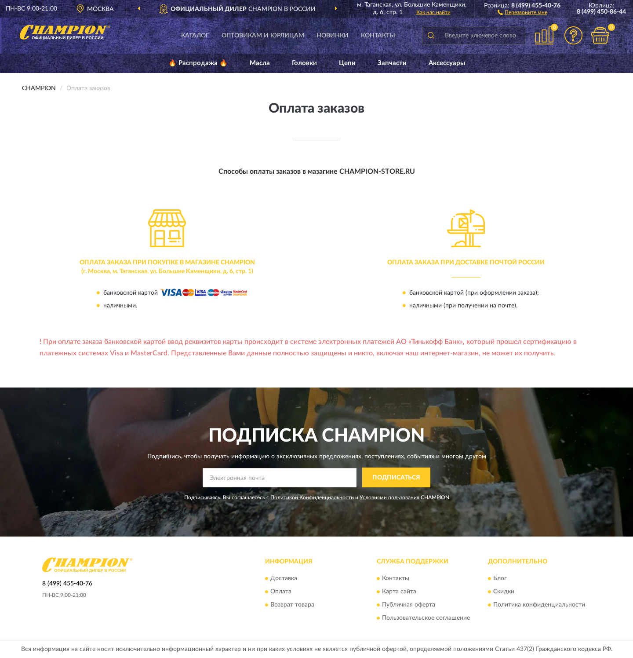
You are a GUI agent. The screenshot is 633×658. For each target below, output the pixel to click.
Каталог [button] (195, 36)
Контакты (378, 36)
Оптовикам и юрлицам (263, 36)
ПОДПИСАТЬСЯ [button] (396, 478)
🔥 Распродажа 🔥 (198, 63)
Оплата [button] (280, 592)
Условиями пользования (389, 497)
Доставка (283, 579)
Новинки (332, 36)
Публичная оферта (408, 605)
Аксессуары (447, 63)
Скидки (503, 592)
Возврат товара (292, 605)
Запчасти (392, 63)
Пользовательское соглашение (426, 618)
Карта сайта (399, 592)
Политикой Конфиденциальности (312, 497)
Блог (500, 579)
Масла (260, 63)
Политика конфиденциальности (539, 605)
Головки (304, 63)
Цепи (347, 63)
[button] (522, 12)
